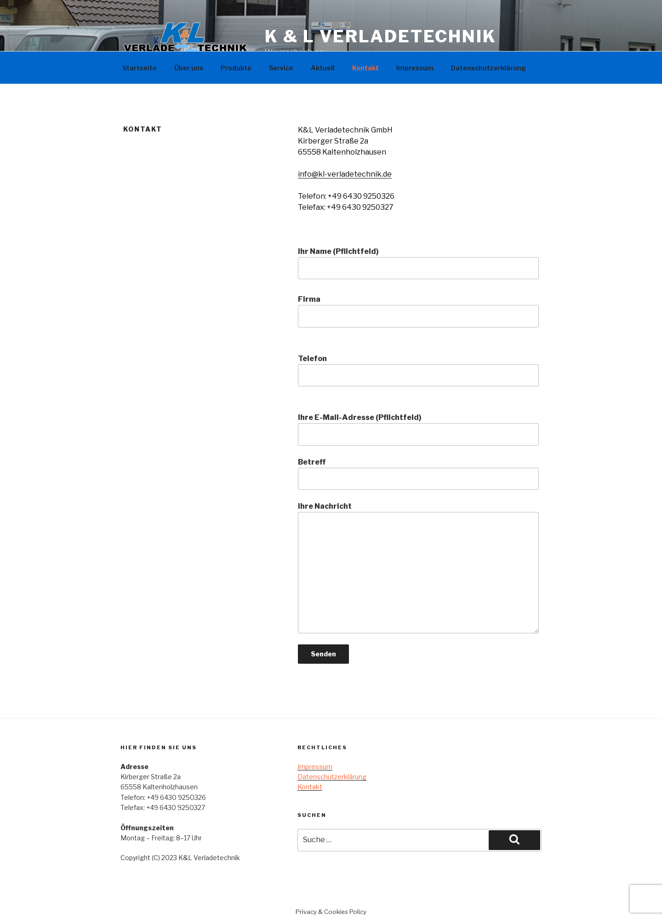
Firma (418, 311)
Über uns (188, 68)
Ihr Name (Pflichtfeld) (418, 263)
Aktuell (323, 68)
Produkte (236, 68)
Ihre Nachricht (418, 567)
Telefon (418, 370)
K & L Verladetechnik (380, 36)
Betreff (418, 474)
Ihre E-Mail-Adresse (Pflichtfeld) (418, 429)
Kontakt (365, 68)
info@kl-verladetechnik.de (345, 174)
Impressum (415, 68)
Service (281, 68)
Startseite (139, 68)
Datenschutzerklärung (488, 68)
